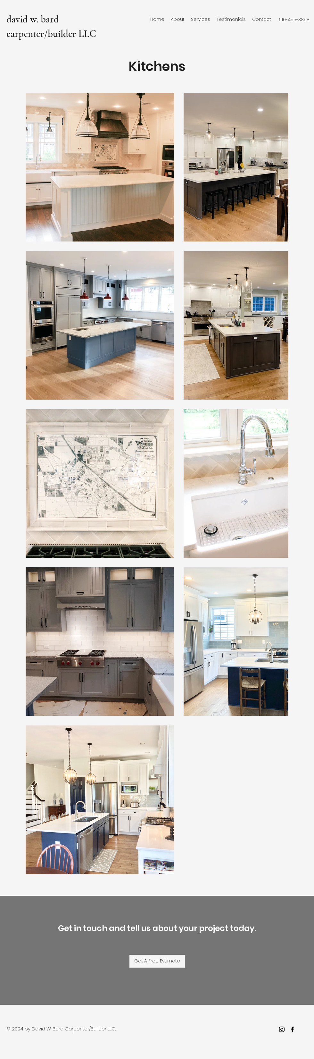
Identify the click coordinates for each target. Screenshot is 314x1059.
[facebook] (292, 1029)
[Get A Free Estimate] (157, 961)
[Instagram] (281, 1029)
